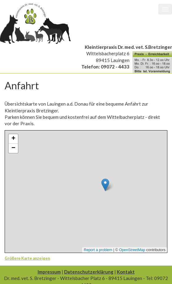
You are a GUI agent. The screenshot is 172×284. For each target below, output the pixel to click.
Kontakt (126, 271)
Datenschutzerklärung (88, 271)
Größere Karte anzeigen (27, 258)
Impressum (49, 271)
